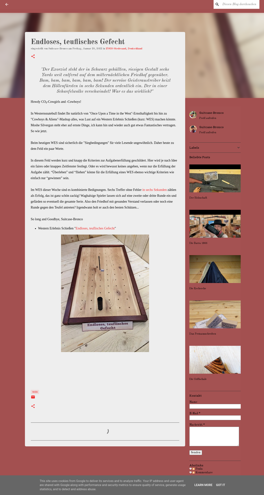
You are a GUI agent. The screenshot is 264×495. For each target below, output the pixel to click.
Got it (220, 485)
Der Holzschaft (198, 198)
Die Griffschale (198, 379)
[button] (33, 56)
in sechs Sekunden (154, 190)
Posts (197, 468)
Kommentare (202, 472)
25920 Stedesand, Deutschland (124, 48)
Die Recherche (197, 288)
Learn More (203, 485)
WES (35, 392)
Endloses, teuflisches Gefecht (95, 228)
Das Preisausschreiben (202, 334)
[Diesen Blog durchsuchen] (240, 4)
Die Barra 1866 (198, 243)
